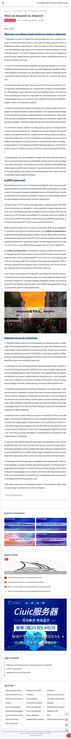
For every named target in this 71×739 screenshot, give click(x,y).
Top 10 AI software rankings (15, 715)
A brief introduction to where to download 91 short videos (26, 582)
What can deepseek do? (13, 495)
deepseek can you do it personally (18, 672)
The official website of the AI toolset (56, 699)
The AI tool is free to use (14, 695)
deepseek (50, 703)
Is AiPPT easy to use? (14, 669)
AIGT (48, 715)
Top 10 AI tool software (34, 703)
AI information (17, 11)
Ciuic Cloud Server (12, 723)
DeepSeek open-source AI (55, 707)
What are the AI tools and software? (15, 699)
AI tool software (31, 699)
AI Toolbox (29, 695)
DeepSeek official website (34, 719)
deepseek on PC (52, 711)
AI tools (8, 703)
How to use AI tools (12, 719)
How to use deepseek (13, 707)
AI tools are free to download (56, 695)
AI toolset (50, 690)
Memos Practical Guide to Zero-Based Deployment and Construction (29, 587)
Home (8, 11)
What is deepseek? (32, 715)
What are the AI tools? (33, 690)
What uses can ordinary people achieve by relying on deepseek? (29, 665)
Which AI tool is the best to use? (56, 719)
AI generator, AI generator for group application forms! (25, 577)
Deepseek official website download (15, 711)
